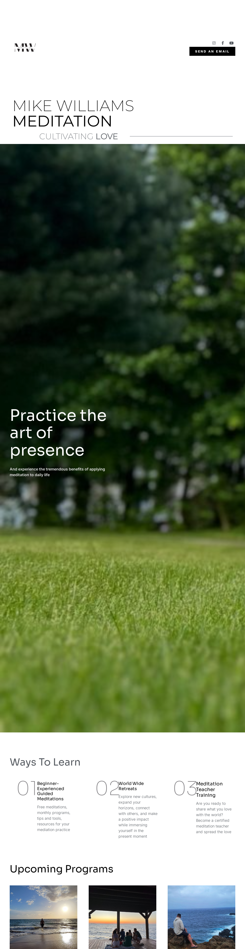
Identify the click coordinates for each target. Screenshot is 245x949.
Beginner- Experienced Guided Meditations (50, 791)
